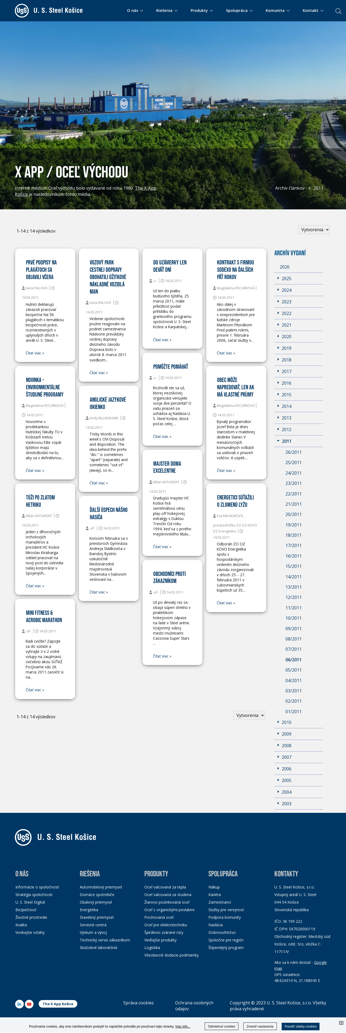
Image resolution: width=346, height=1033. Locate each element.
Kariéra (214, 894)
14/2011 (293, 577)
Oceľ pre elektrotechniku (165, 924)
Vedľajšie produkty (160, 940)
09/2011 (293, 629)
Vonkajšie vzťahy (30, 932)
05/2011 (293, 670)
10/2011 (293, 618)
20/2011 (293, 514)
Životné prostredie (31, 917)
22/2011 (293, 494)
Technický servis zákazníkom (105, 940)
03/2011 (293, 691)
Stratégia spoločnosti (33, 894)
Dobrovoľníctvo (222, 932)
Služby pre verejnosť (226, 909)
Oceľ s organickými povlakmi (169, 909)
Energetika (89, 909)
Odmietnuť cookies (221, 1026)
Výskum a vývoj (93, 932)
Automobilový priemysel (101, 887)
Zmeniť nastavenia (260, 1026)
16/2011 (293, 556)
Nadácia (215, 924)
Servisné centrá (93, 924)
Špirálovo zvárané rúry (163, 932)
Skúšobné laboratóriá (98, 947)
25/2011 (293, 462)
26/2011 (293, 452)
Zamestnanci (219, 902)
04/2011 (293, 680)
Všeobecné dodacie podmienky (171, 955)
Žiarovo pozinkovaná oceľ (166, 902)
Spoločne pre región (226, 940)
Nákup (214, 887)
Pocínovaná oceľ (159, 917)
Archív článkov (289, 188)
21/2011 (293, 504)
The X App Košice (58, 1003)
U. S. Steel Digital (30, 902)
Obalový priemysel (96, 902)
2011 (318, 188)
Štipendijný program (226, 947)
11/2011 (293, 608)
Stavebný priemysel (97, 917)
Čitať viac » (35, 353)
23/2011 (293, 483)
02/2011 (293, 701)
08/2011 (293, 639)
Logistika (152, 947)
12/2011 (293, 597)
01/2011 (293, 712)
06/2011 (293, 660)
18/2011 (293, 535)
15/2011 (293, 566)
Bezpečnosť (25, 909)
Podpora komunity (224, 917)
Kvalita (21, 924)
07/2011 (293, 649)
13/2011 (293, 587)
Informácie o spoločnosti (37, 887)
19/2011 (293, 525)
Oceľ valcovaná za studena (167, 894)
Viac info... (182, 1026)
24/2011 (293, 473)
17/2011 (293, 545)
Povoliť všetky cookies (301, 1026)
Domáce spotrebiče (97, 894)
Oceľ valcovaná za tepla (165, 887)
